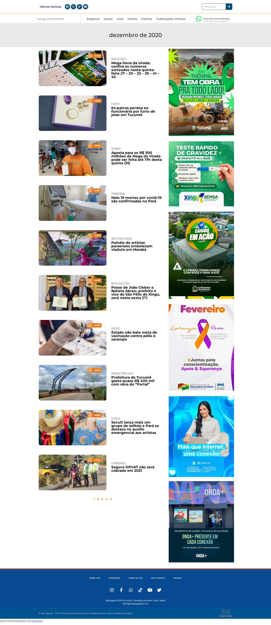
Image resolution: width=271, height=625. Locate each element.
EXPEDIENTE (110, 580)
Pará (120, 21)
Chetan (21, 623)
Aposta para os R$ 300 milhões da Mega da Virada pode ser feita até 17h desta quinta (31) (136, 160)
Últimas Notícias (50, 7)
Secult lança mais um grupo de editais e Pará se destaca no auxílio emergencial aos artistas (135, 429)
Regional (93, 21)
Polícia (132, 21)
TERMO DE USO (135, 580)
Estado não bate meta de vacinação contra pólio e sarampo (134, 337)
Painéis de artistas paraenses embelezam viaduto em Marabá (131, 248)
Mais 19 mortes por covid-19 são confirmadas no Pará (136, 201)
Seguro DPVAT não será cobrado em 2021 (132, 471)
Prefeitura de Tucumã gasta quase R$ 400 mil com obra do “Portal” (132, 382)
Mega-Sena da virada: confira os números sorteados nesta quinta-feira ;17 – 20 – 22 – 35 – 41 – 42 (135, 72)
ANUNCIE (186, 580)
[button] (95, 58)
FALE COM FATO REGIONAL (216, 21)
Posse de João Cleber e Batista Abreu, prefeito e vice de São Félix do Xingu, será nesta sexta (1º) (135, 295)
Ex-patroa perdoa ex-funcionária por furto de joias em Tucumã (133, 113)
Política (146, 21)
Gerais (108, 21)
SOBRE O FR (86, 580)
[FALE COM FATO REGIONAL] (198, 21)
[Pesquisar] (229, 8)
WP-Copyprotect (35, 623)
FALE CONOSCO (162, 580)
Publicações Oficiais (171, 21)
